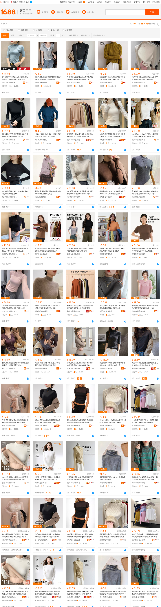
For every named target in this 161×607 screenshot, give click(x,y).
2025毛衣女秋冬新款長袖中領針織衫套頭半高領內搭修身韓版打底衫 (80, 192)
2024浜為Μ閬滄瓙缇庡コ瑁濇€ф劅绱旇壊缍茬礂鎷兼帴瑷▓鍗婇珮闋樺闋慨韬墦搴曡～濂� (80, 535)
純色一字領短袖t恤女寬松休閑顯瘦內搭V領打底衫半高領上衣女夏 (145, 250)
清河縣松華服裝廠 (106, 368)
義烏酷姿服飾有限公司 (9, 254)
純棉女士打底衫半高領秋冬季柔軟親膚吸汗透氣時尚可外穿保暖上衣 (47, 478)
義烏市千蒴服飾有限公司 (107, 140)
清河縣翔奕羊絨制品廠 (74, 197)
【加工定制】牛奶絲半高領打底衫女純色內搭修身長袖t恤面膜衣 (112, 250)
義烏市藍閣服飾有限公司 (74, 311)
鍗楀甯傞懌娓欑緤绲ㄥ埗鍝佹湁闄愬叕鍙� (139, 597)
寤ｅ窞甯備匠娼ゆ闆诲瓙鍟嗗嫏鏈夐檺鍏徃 (9, 540)
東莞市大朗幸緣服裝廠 (9, 368)
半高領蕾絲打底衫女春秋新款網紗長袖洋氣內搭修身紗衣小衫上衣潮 (15, 421)
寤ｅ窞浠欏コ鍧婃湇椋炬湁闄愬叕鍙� (107, 597)
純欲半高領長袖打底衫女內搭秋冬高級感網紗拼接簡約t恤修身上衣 (145, 364)
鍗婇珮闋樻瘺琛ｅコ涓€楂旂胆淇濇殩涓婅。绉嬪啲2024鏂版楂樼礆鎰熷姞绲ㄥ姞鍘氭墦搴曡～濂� (113, 535)
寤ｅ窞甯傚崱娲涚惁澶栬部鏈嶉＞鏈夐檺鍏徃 (74, 540)
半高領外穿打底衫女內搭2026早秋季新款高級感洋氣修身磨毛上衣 (112, 307)
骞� (27, 540)
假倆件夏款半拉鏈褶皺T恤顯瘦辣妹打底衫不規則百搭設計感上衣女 (48, 78)
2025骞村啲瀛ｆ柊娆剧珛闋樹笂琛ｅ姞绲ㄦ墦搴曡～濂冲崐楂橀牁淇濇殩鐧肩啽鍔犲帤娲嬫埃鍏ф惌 (15, 593)
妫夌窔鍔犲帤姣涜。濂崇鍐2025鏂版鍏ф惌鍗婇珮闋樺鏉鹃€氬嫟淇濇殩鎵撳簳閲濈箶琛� (145, 593)
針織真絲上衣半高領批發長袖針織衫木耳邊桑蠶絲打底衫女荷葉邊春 (80, 364)
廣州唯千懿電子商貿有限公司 (139, 254)
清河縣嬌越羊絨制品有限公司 (107, 83)
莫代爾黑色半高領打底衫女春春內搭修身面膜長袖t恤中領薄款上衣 (15, 135)
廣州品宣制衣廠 (40, 197)
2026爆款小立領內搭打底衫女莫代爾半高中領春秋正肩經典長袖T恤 (145, 135)
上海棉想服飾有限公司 (42, 483)
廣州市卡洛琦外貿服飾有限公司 (74, 426)
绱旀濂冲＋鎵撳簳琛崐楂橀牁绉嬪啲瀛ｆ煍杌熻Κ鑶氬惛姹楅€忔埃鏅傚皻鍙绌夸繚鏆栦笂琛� (48, 593)
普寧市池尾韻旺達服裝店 (9, 483)
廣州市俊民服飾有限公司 (9, 197)
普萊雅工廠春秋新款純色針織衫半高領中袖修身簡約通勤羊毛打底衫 (145, 192)
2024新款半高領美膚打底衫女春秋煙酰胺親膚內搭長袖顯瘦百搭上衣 (47, 250)
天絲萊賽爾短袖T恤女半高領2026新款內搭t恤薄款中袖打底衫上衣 (80, 250)
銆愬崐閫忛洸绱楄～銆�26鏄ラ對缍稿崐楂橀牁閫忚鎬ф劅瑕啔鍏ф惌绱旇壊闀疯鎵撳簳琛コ (80, 593)
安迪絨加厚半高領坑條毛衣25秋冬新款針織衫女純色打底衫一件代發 (112, 78)
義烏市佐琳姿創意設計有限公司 (74, 140)
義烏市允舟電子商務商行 (42, 83)
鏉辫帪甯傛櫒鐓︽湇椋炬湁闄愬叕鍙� (107, 540)
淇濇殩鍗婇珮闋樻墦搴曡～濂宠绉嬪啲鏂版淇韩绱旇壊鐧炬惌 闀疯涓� (113, 593)
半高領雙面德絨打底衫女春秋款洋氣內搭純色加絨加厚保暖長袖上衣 (80, 78)
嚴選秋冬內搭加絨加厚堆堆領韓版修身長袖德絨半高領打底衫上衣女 (80, 135)
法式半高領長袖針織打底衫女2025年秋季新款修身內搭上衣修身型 (145, 78)
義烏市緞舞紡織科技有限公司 (74, 254)
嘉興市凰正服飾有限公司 (74, 368)
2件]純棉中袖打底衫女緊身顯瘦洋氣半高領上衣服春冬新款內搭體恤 (15, 78)
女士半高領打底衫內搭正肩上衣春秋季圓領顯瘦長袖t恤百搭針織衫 (47, 364)
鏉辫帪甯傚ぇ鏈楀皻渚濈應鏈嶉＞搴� (139, 540)
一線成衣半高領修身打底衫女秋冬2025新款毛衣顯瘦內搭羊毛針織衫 (48, 307)
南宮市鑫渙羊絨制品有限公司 (139, 483)
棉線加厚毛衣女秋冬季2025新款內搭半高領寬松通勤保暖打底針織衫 (145, 478)
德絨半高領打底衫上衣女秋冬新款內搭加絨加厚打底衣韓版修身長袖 (112, 192)
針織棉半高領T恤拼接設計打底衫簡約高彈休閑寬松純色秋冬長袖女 (48, 135)
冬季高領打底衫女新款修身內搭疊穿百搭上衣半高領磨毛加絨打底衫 (112, 135)
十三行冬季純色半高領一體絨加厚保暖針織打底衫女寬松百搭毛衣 (145, 421)
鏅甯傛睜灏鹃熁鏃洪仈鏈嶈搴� (9, 597)
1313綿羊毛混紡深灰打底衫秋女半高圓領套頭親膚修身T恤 (15, 192)
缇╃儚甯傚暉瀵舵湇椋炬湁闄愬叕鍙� (74, 597)
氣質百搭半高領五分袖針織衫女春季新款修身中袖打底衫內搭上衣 (112, 364)
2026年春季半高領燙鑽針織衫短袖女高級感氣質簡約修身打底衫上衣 (15, 307)
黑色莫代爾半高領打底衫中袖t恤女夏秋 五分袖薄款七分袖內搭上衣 (15, 250)
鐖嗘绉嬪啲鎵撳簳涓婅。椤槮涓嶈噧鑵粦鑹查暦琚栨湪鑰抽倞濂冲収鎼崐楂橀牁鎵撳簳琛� (48, 535)
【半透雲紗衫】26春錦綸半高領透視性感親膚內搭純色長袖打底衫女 (80, 478)
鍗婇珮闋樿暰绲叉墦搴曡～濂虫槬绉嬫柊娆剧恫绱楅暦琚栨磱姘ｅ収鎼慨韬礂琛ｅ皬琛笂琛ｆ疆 (15, 535)
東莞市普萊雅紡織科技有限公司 (139, 197)
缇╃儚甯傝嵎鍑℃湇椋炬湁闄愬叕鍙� (42, 540)
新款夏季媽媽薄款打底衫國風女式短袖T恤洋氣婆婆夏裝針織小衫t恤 (145, 307)
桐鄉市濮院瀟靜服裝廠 (139, 311)
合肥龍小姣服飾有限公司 (107, 311)
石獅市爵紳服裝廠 (8, 83)
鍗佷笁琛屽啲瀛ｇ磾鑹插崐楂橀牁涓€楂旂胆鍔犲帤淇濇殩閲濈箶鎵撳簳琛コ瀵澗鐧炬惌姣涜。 (145, 535)
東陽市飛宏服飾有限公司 (107, 254)
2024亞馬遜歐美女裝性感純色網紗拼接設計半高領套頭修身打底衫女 (80, 421)
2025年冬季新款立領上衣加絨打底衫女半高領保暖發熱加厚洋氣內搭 (15, 478)
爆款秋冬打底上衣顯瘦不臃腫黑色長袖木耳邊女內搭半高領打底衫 (47, 421)
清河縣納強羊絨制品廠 (42, 311)
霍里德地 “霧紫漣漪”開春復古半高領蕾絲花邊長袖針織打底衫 (48, 192)
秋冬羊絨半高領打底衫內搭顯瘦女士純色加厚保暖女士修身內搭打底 (80, 307)
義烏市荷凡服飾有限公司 (42, 426)
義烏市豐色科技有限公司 (139, 368)
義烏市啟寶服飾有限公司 (74, 483)
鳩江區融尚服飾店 (41, 140)
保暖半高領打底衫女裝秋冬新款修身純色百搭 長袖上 (112, 478)
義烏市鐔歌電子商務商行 (74, 83)
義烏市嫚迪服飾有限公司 (42, 254)
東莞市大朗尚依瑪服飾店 (139, 426)
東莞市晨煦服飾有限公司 (107, 426)
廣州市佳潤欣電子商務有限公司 (9, 426)
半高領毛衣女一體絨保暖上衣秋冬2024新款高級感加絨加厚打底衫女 (113, 421)
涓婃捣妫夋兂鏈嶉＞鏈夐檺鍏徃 (42, 597)
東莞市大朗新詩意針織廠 (139, 83)
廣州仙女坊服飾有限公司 (107, 483)
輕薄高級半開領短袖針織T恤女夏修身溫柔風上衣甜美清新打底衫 (15, 364)
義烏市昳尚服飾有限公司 (139, 140)
